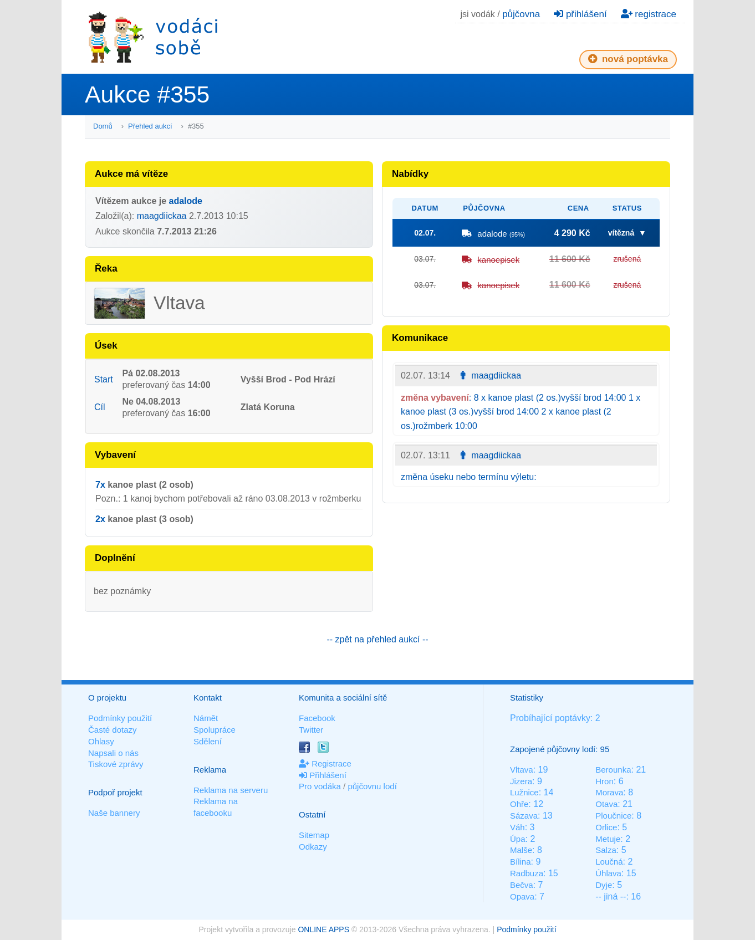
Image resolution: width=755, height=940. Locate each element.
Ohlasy (101, 741)
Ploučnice (613, 815)
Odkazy (313, 846)
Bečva (521, 885)
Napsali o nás (113, 753)
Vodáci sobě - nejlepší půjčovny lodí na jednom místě (153, 37)
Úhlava (608, 873)
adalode (185, 201)
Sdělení (207, 741)
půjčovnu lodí (372, 786)
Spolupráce (214, 729)
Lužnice (524, 792)
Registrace (325, 763)
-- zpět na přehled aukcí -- (377, 639)
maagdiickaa (162, 216)
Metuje (607, 839)
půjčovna (521, 14)
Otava (606, 804)
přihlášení (580, 14)
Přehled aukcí (150, 126)
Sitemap (314, 835)
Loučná (609, 861)
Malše (521, 850)
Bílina (520, 861)
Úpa (518, 839)
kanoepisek (498, 259)
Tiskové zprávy (115, 764)
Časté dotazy (112, 729)
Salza (605, 850)
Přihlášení (322, 775)
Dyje (603, 885)
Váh (517, 827)
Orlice (606, 827)
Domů (103, 126)
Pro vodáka (320, 786)
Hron (604, 781)
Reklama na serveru (230, 790)
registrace (648, 14)
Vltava (521, 769)
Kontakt (207, 697)
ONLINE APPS (323, 929)
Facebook (317, 718)
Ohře (519, 804)
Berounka (613, 769)
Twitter (311, 729)
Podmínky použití (120, 718)
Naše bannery (114, 813)
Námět (205, 718)
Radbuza (526, 873)
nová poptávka (628, 59)
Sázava (524, 815)
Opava (522, 896)
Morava (609, 792)
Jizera (521, 781)
